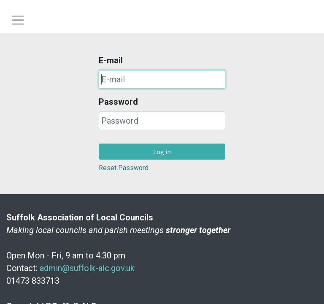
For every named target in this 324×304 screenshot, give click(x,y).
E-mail (111, 60)
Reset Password (123, 168)
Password (118, 102)
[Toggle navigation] (18, 20)
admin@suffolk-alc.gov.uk (87, 268)
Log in (162, 151)
